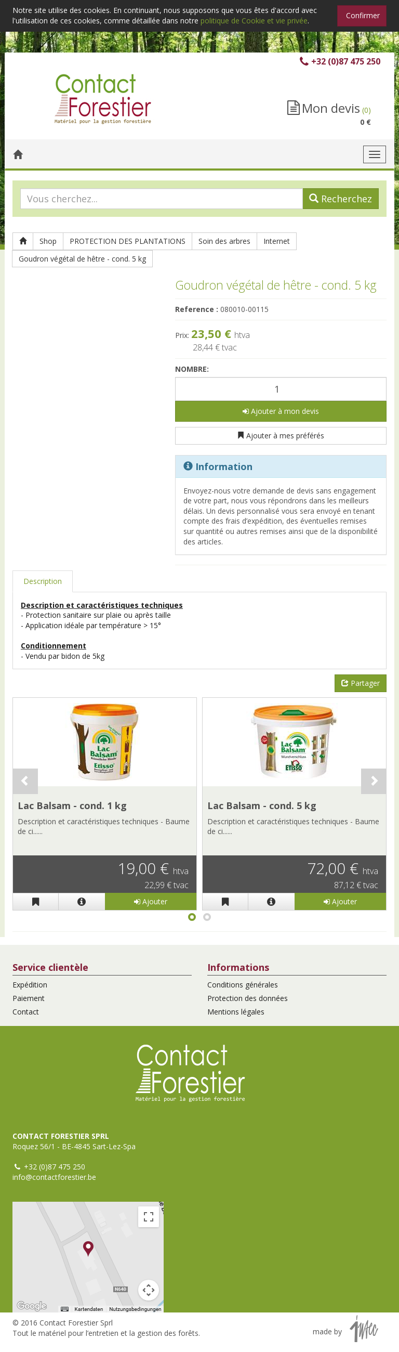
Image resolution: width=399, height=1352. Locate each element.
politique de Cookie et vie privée (254, 20)
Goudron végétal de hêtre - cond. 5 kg (82, 259)
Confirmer (363, 15)
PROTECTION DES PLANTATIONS (127, 241)
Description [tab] (42, 581)
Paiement (28, 998)
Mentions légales (235, 1012)
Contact (25, 1012)
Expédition (29, 985)
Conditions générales (242, 985)
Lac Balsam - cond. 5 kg (261, 805)
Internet (276, 241)
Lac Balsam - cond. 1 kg (72, 805)
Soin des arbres (224, 241)
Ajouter (150, 901)
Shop (48, 241)
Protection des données (247, 998)
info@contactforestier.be (54, 1177)
